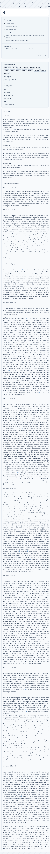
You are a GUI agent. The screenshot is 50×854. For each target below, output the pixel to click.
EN (45, 55)
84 (18, 70)
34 (7, 67)
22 (43, 70)
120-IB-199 (14, 79)
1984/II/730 (7, 92)
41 (14, 67)
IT (43, 55)
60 (26, 67)
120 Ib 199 (6, 115)
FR (40, 55)
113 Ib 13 (5, 545)
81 (38, 67)
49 (6, 73)
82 (6, 70)
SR (9, 274)
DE (38, 55)
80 (32, 67)
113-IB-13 (6, 79)
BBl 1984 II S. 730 (24, 652)
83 (12, 70)
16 (37, 70)
